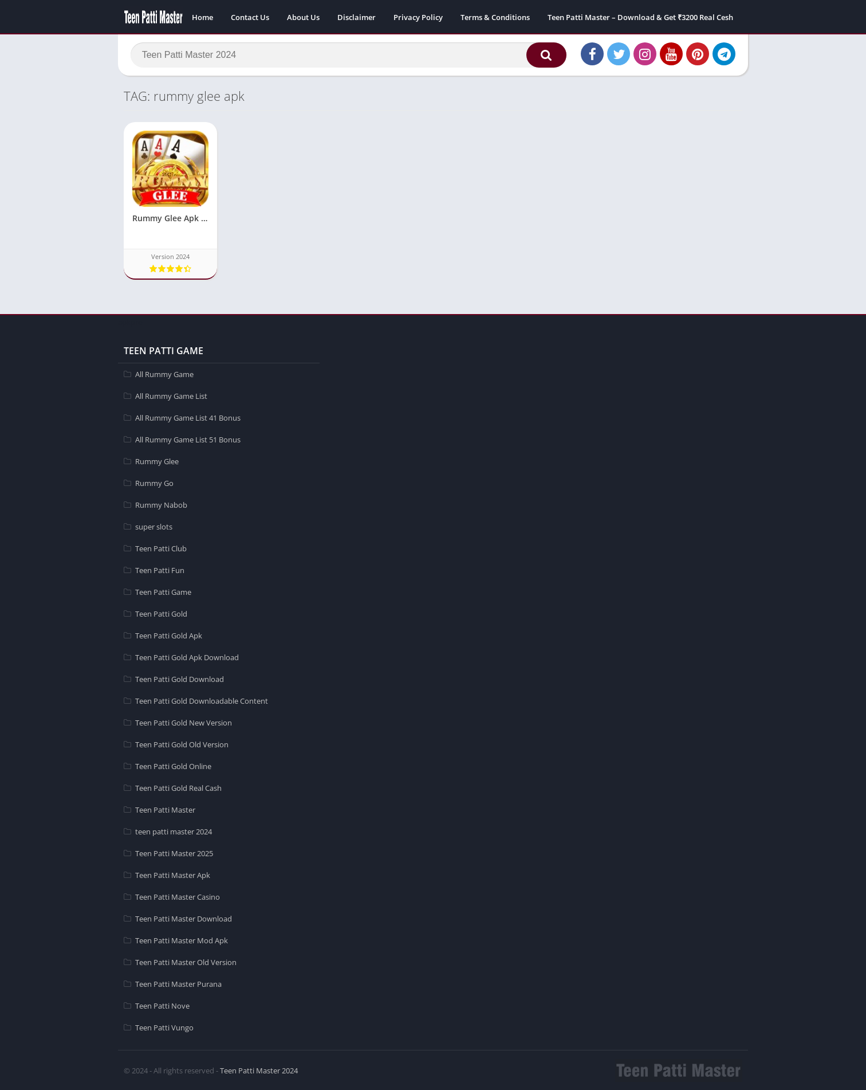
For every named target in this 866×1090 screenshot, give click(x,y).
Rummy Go (154, 482)
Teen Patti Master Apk (172, 874)
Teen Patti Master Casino (177, 896)
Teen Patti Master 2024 (259, 1070)
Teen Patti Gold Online (173, 765)
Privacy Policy (418, 17)
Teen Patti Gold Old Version (182, 744)
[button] (545, 55)
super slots (153, 526)
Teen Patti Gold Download (179, 678)
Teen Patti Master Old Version (186, 961)
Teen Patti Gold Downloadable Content (201, 700)
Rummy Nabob (161, 504)
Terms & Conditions (495, 17)
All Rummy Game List (171, 395)
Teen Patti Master (165, 809)
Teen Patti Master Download (183, 918)
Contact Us (250, 17)
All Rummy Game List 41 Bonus (188, 417)
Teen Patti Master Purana (178, 983)
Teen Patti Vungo (164, 1027)
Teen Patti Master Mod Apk (181, 940)
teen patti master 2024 (173, 831)
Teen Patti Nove (162, 1005)
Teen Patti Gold (161, 613)
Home (202, 17)
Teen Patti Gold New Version (183, 722)
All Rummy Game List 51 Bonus (188, 439)
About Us (303, 17)
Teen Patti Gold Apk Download (187, 657)
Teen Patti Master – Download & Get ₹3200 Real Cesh (640, 17)
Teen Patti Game (163, 591)
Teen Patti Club (161, 548)
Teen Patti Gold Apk (168, 635)
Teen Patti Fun (159, 569)
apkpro (130, 321)
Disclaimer (356, 17)
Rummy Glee (157, 461)
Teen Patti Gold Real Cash (178, 787)
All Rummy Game (164, 373)
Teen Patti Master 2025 (174, 853)
